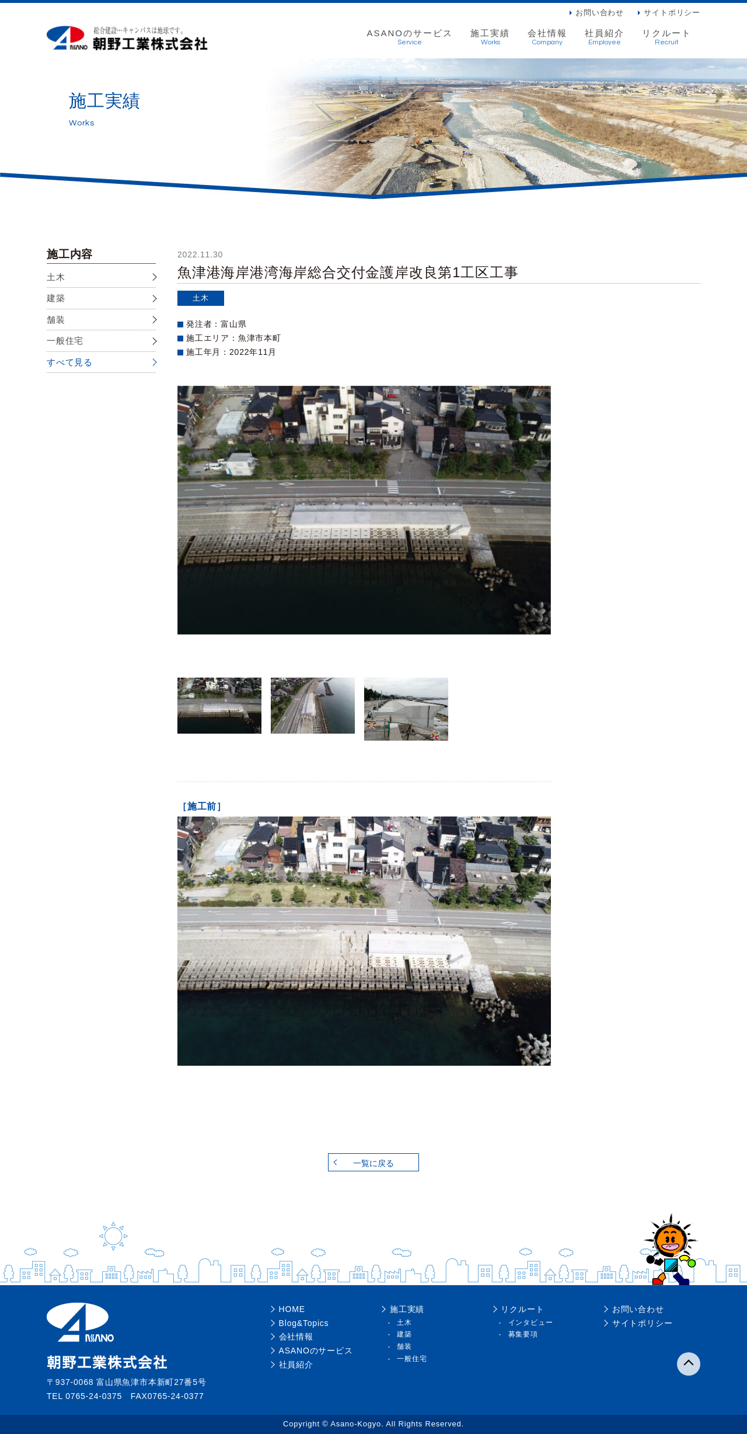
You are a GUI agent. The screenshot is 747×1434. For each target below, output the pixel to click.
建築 (56, 298)
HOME (292, 1309)
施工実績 (490, 37)
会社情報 (547, 37)
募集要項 (523, 1334)
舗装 (56, 320)
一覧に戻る (373, 1163)
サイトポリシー (672, 12)
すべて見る (70, 362)
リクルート (667, 37)
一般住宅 (65, 341)
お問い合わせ (599, 12)
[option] (364, 510)
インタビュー (530, 1322)
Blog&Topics (304, 1323)
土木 (56, 277)
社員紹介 (604, 37)
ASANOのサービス (409, 37)
